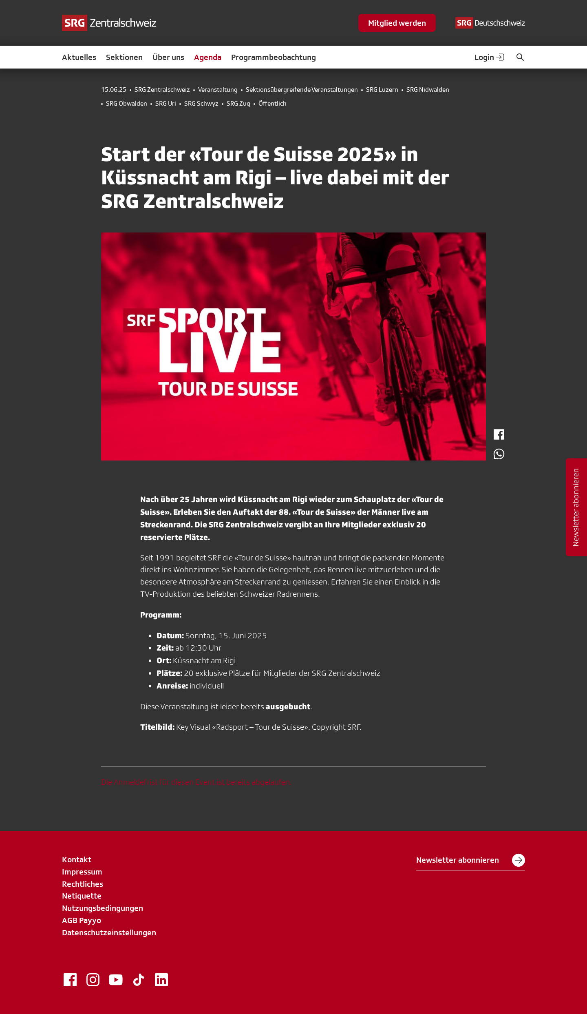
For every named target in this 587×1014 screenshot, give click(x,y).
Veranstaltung (218, 89)
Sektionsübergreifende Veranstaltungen (302, 89)
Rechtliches (82, 883)
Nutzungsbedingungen (102, 907)
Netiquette (82, 895)
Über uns (168, 57)
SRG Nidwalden (427, 89)
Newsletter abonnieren (470, 860)
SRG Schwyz (201, 103)
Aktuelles (79, 57)
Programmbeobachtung (273, 57)
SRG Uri (165, 103)
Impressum (82, 871)
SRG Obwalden (126, 103)
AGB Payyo (81, 920)
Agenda (207, 57)
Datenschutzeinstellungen (109, 932)
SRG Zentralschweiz (162, 89)
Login (489, 57)
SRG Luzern (382, 89)
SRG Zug (238, 103)
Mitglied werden (397, 22)
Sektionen (124, 57)
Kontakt (76, 859)
